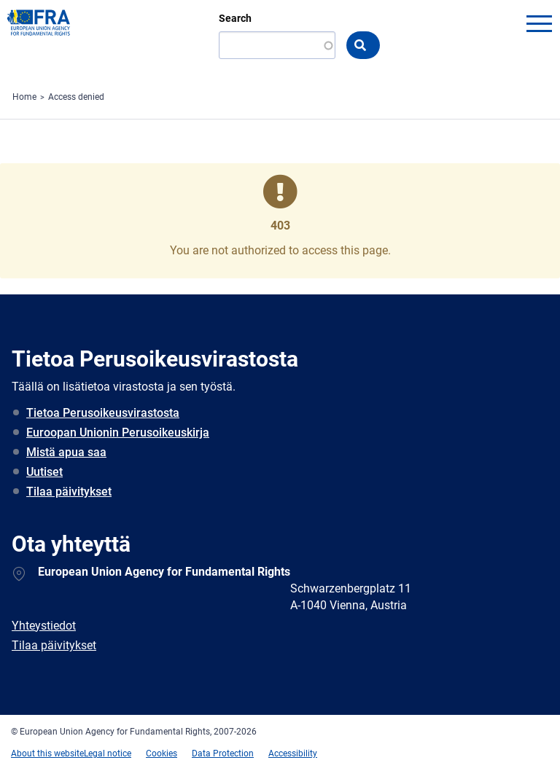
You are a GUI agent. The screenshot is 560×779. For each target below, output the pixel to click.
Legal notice (107, 753)
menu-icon (539, 23)
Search (235, 18)
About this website (47, 753)
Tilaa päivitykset (69, 491)
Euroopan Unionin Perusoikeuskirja (117, 432)
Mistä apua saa (66, 452)
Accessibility (292, 753)
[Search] (277, 45)
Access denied (76, 97)
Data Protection (223, 753)
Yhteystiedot (44, 626)
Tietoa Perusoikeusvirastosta (102, 413)
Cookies (161, 753)
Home (24, 97)
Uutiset (44, 472)
